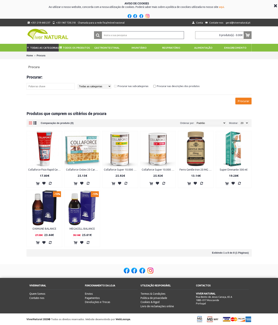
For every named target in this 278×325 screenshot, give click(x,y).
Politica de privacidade (154, 298)
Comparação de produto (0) (57, 123)
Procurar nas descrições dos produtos (178, 86)
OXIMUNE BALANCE (44, 228)
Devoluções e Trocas (97, 302)
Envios (89, 293)
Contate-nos (36, 298)
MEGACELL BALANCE (82, 228)
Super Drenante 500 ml (233, 169)
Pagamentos (92, 298)
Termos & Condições (153, 293)
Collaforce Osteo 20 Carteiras (83, 169)
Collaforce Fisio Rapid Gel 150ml (45, 169)
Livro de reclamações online (157, 306)
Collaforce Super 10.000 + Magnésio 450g (121, 169)
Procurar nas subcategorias (133, 86)
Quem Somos (37, 293)
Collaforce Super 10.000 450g (158, 169)
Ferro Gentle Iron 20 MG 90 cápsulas (196, 169)
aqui (221, 6)
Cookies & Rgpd (150, 302)
